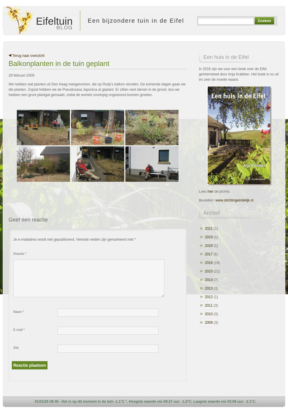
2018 (209, 246)
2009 (209, 323)
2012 (209, 297)
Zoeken (264, 21)
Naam (18, 311)
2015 (209, 271)
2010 (209, 314)
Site (16, 347)
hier (210, 191)
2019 (209, 237)
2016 (209, 263)
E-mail (19, 329)
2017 (209, 254)
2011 (209, 305)
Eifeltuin (39, 20)
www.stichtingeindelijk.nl (234, 200)
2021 (209, 229)
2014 (209, 280)
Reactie (20, 253)
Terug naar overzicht (27, 56)
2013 (209, 288)
